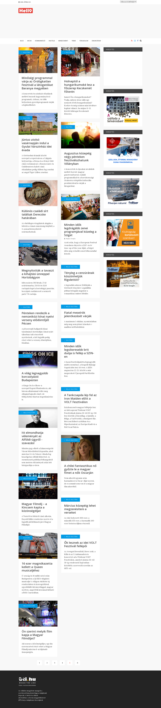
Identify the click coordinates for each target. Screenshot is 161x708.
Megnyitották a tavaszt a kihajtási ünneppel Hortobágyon (38, 273)
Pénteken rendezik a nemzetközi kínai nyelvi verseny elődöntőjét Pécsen (38, 318)
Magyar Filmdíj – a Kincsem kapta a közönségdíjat (34, 507)
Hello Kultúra (28, 413)
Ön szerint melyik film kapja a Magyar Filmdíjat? (37, 634)
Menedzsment (63, 41)
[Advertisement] (102, 21)
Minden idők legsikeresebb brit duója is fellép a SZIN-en (79, 351)
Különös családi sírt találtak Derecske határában (35, 214)
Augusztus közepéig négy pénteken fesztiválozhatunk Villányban (77, 158)
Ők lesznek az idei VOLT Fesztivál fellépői (80, 544)
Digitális (52, 41)
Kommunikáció (40, 41)
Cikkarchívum (96, 41)
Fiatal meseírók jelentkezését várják (78, 314)
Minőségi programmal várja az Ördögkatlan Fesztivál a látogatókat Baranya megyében (37, 83)
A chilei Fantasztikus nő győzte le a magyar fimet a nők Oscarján (80, 469)
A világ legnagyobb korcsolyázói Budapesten (35, 376)
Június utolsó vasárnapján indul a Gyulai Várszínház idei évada (37, 145)
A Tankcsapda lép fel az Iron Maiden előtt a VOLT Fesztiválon (80, 398)
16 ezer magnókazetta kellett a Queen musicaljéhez (37, 566)
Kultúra (26, 52)
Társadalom (83, 41)
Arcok (29, 41)
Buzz (22, 41)
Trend (74, 41)
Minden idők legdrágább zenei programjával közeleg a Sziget (80, 230)
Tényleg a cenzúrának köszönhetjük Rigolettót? (79, 276)
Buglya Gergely (69, 238)
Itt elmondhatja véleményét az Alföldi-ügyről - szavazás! (32, 438)
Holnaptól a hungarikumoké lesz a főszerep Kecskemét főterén (79, 86)
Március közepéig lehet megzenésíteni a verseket (80, 509)
